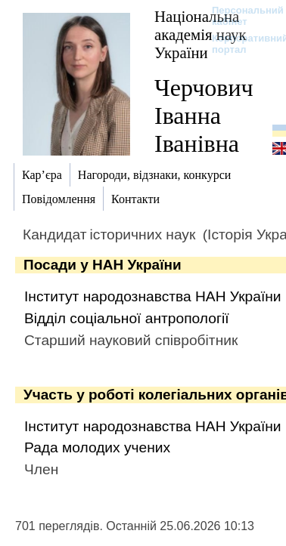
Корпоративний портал (240, 43)
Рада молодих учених (97, 447)
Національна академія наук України (200, 34)
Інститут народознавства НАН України (152, 296)
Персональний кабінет (240, 16)
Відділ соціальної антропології (126, 318)
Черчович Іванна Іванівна (203, 115)
